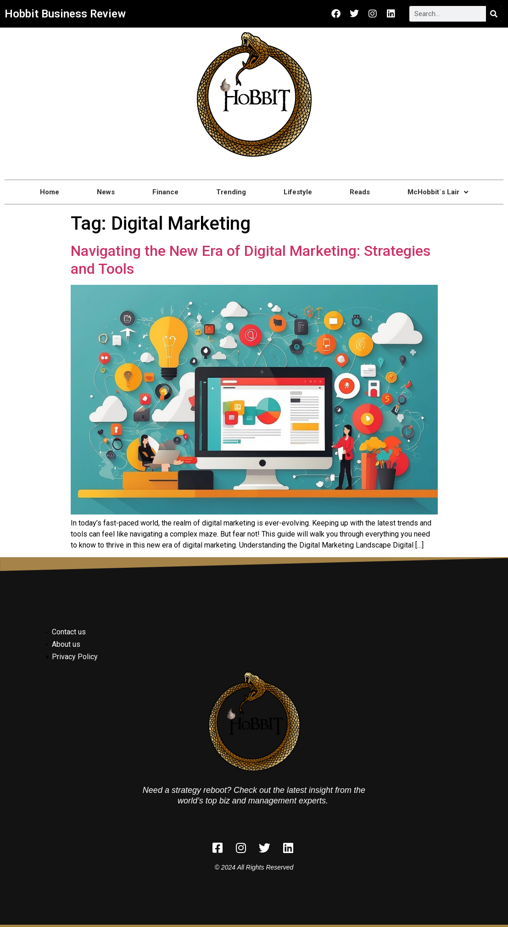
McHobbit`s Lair (438, 192)
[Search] (494, 14)
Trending (231, 192)
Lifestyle (298, 192)
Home (49, 192)
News (106, 192)
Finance (165, 192)
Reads (360, 192)
